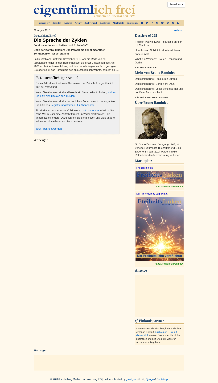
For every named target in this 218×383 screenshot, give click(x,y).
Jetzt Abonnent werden (49, 128)
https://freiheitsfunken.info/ (169, 186)
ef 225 (152, 36)
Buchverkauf (90, 23)
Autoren (68, 23)
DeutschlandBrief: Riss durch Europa (156, 79)
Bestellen (57, 23)
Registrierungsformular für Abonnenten (72, 105)
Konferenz (105, 23)
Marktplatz (118, 23)
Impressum (132, 23)
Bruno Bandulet (155, 103)
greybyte (131, 379)
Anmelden (176, 4)
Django (149, 379)
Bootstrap (162, 379)
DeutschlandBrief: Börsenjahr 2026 (155, 83)
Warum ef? (44, 23)
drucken (179, 30)
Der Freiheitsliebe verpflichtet (151, 193)
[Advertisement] (77, 174)
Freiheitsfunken (144, 167)
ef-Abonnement (90, 110)
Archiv (78, 23)
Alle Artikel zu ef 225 (145, 67)
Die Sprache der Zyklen (77, 38)
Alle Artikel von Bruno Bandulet (151, 97)
